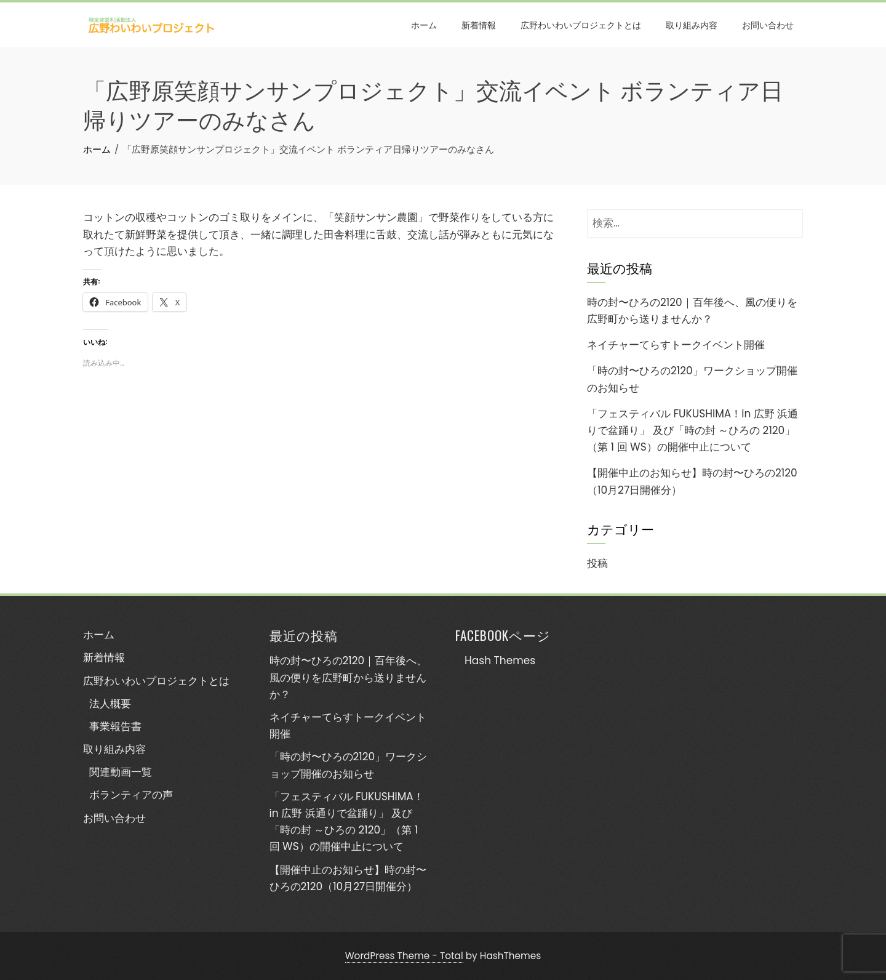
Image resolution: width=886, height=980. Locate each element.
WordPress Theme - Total (404, 955)
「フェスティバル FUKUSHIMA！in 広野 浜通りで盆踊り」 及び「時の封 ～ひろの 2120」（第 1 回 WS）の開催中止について (692, 430)
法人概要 (110, 703)
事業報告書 (115, 726)
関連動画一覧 (120, 772)
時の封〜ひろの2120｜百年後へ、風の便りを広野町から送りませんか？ (348, 677)
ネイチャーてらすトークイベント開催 (676, 344)
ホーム (424, 24)
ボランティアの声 (131, 794)
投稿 (597, 563)
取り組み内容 (691, 24)
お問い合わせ (768, 24)
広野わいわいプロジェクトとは (581, 24)
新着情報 (478, 24)
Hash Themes (500, 660)
